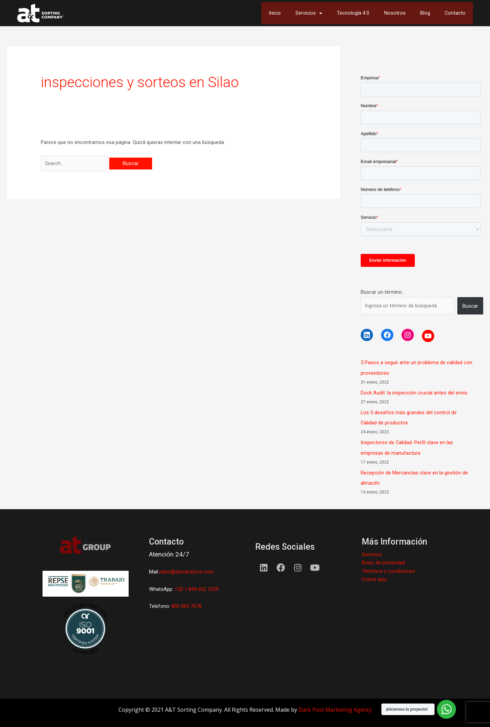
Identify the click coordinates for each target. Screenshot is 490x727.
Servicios (293, 13)
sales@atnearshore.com (186, 571)
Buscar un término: (382, 292)
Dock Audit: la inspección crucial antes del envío (414, 393)
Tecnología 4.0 (342, 13)
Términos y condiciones (388, 570)
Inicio (255, 13)
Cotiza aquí (374, 579)
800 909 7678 (185, 606)
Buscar (470, 306)
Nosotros (387, 13)
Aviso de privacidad (383, 562)
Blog (420, 13)
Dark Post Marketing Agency (335, 709)
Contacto (453, 13)
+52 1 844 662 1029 (196, 589)
